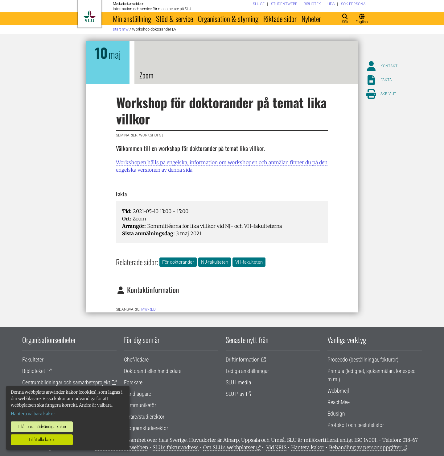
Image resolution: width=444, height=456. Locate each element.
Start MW (121, 29)
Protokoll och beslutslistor (355, 425)
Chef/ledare (136, 359)
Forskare (133, 382)
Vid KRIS (276, 447)
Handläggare (137, 394)
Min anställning (132, 18)
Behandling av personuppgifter (365, 447)
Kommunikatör (140, 405)
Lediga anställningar (247, 371)
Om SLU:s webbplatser (229, 447)
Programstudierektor (146, 428)
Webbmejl (338, 390)
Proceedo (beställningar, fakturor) (362, 359)
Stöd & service (174, 18)
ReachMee (338, 402)
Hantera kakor (307, 447)
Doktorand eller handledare (152, 371)
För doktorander (178, 262)
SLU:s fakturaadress (176, 447)
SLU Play (235, 394)
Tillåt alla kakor (41, 439)
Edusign (336, 413)
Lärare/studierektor (144, 416)
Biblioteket (33, 371)
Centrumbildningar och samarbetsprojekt (66, 382)
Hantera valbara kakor (33, 413)
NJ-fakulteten (214, 262)
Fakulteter (32, 359)
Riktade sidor (280, 18)
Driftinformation (243, 359)
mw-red (148, 309)
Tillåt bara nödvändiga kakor (42, 426)
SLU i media (238, 382)
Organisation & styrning (228, 18)
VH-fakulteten (249, 262)
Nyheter (311, 18)
